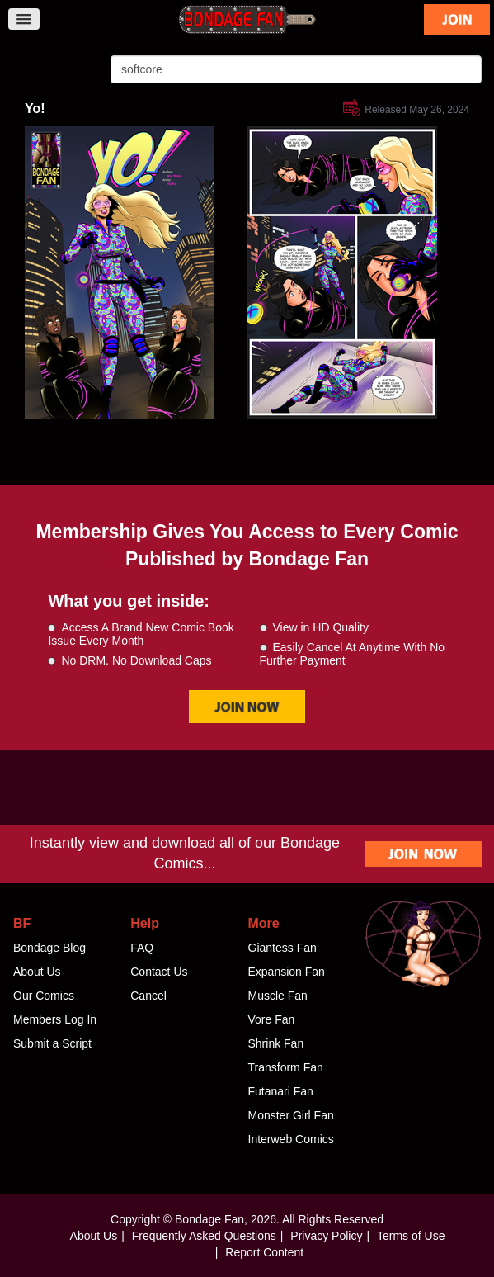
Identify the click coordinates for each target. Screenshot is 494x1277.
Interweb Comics (291, 1139)
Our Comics (43, 995)
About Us (37, 971)
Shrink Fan (276, 1043)
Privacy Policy (326, 1235)
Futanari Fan (280, 1091)
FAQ (141, 947)
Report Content (264, 1252)
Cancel (148, 995)
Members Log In (54, 1019)
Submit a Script (52, 1043)
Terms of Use (411, 1235)
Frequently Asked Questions (204, 1235)
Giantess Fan (282, 947)
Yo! (35, 109)
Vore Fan (271, 1019)
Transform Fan (285, 1067)
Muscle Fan (278, 995)
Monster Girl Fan (291, 1115)
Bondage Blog (49, 947)
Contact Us (158, 971)
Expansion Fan (286, 971)
